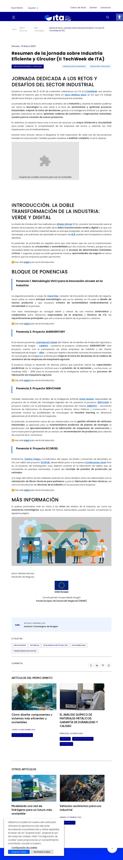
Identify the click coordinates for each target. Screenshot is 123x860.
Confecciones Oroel (95, 461)
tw (89, 662)
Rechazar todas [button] (42, 851)
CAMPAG (43, 345)
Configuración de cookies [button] (24, 847)
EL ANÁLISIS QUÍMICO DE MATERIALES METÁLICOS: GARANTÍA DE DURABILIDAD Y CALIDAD (82, 720)
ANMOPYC (92, 404)
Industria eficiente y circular (28, 66)
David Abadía (86, 398)
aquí (26, 261)
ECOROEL (45, 461)
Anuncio (44, 176)
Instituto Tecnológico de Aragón (41, 625)
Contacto (105, 7)
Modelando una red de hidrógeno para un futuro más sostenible (32, 810)
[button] (119, 17)
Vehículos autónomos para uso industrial (81, 808)
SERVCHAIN (103, 401)
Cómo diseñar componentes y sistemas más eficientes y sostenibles (32, 720)
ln (95, 662)
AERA (41, 351)
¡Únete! (93, 7)
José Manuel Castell (46, 341)
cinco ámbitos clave (75, 94)
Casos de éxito (78, 7)
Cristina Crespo (32, 458)
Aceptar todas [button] (18, 851)
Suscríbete (17, 8)
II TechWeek (91, 91)
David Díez (52, 295)
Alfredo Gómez (64, 224)
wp (107, 662)
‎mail (102, 662)
